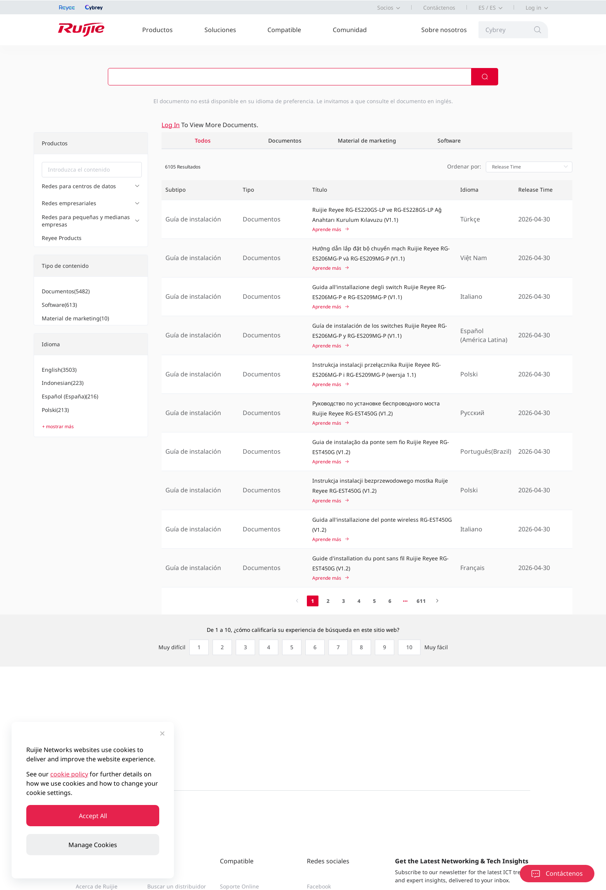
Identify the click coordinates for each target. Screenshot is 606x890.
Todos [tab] (203, 140)
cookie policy (69, 774)
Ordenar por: (464, 166)
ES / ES (487, 7)
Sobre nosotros (444, 30)
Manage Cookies (92, 845)
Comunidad (350, 30)
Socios (385, 7)
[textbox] (92, 169)
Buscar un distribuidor (176, 886)
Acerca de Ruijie (96, 886)
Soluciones (220, 30)
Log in (533, 7)
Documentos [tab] (284, 140)
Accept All (93, 816)
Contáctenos (439, 7)
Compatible (284, 30)
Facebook (319, 886)
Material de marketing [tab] (367, 140)
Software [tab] (449, 140)
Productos (157, 30)
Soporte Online (239, 886)
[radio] (197, 647)
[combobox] (92, 169)
